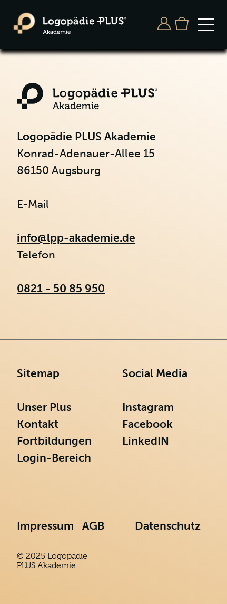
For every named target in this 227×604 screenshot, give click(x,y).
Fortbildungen (54, 440)
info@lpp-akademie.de (76, 237)
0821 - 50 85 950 (61, 288)
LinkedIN (145, 440)
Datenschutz (168, 525)
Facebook (147, 423)
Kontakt (37, 423)
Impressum (45, 525)
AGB (93, 525)
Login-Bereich (54, 457)
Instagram (148, 407)
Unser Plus (44, 407)
